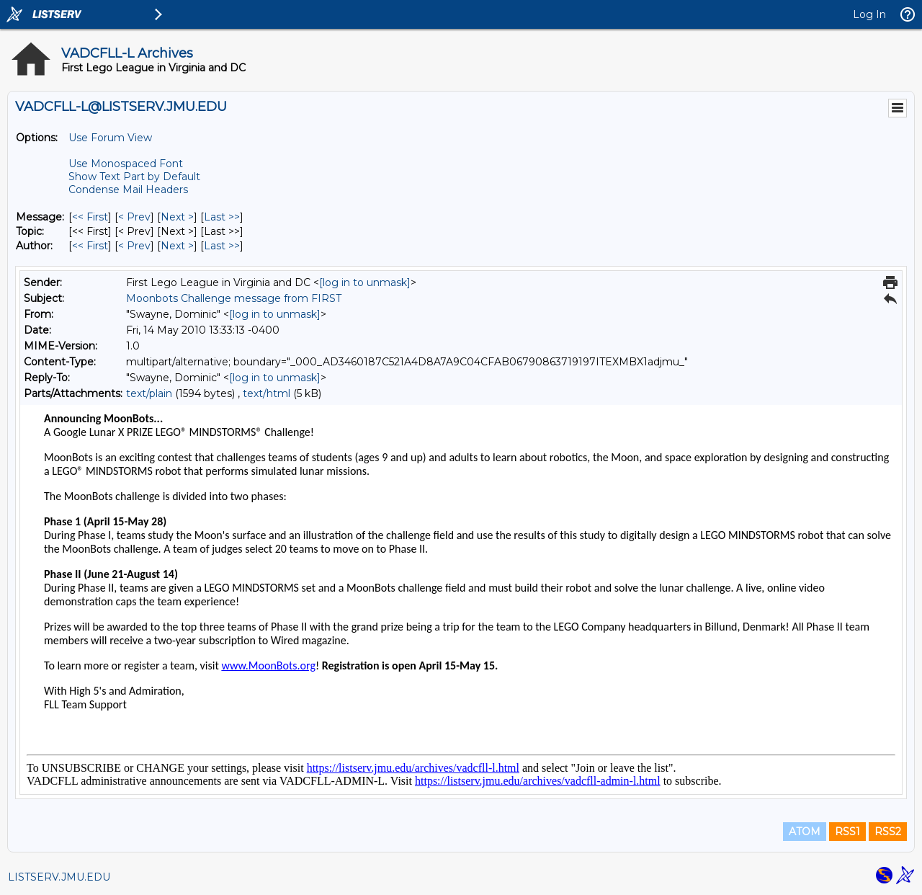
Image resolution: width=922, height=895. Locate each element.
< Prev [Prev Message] (134, 216)
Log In (869, 14)
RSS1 (847, 831)
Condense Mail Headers (128, 189)
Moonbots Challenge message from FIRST (233, 298)
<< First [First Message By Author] (90, 245)
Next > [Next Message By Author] (177, 245)
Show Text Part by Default (134, 176)
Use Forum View (110, 137)
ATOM (804, 831)
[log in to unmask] (365, 282)
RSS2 (887, 831)
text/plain (149, 393)
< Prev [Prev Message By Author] (134, 245)
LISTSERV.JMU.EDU (59, 876)
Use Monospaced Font (125, 163)
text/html (266, 393)
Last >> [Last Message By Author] (222, 245)
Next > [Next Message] (177, 216)
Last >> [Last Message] (222, 216)
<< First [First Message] (90, 216)
